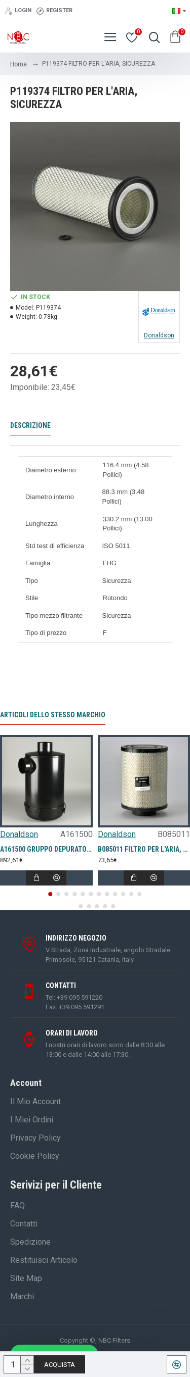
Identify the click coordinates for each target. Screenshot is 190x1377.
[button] (51, 894)
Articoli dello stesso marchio (52, 715)
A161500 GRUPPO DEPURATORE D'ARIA (46, 849)
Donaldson (19, 834)
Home (18, 64)
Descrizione (30, 425)
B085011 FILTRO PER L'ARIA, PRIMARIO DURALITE (144, 849)
